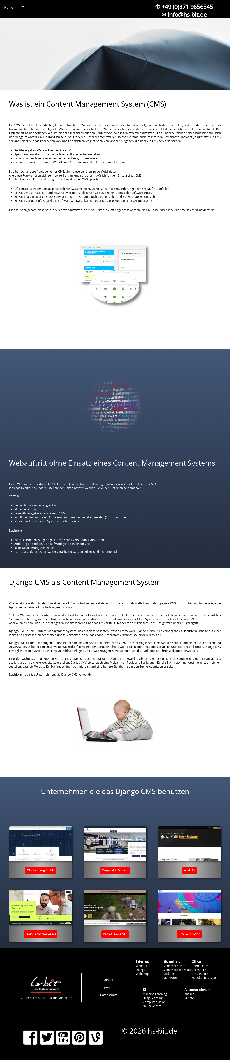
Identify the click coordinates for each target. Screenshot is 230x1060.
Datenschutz (108, 995)
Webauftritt (143, 966)
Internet (142, 961)
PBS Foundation (189, 934)
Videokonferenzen (203, 978)
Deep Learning (153, 998)
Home (8, 7)
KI (144, 989)
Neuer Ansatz (152, 1006)
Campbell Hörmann (115, 870)
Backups (169, 974)
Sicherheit (171, 961)
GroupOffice (199, 974)
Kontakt (108, 980)
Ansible (189, 994)
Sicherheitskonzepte (177, 970)
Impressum (108, 987)
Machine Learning (155, 994)
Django (141, 970)
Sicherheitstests (174, 966)
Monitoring (170, 978)
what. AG (189, 870)
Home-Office (199, 966)
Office (196, 961)
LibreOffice (198, 970)
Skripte (189, 998)
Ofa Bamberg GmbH (40, 870)
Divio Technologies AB (41, 934)
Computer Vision (154, 1002)
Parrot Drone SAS (115, 934)
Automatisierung (197, 989)
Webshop (142, 974)
